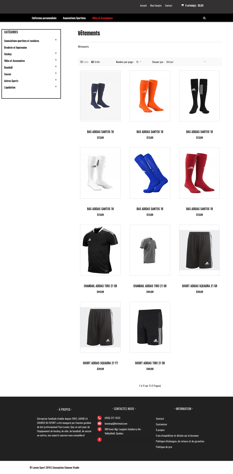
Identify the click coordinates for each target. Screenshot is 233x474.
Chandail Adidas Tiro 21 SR (100, 286)
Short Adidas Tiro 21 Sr (150, 363)
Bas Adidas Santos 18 (100, 131)
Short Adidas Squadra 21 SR (199, 286)
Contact (168, 5)
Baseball (8, 67)
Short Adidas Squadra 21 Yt (100, 363)
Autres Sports (11, 81)
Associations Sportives (74, 18)
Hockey (7, 54)
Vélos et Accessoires (102, 18)
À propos (226, 430)
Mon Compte (156, 5)
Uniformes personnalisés (44, 18)
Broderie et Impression (15, 47)
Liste (86, 62)
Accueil (143, 5)
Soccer (7, 74)
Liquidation (9, 87)
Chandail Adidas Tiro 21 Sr (149, 286)
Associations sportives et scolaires (21, 41)
